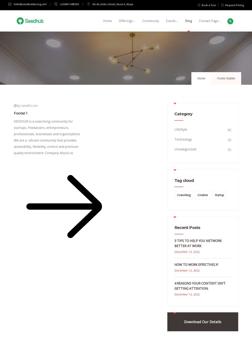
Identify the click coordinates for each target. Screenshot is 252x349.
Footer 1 (20, 113)
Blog (188, 25)
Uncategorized (185, 149)
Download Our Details (202, 321)
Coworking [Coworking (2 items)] (184, 195)
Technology (183, 139)
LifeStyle (180, 129)
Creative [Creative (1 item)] (202, 195)
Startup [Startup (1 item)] (219, 195)
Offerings (127, 25)
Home (107, 25)
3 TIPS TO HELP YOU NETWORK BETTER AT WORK (198, 243)
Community (150, 25)
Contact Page (210, 25)
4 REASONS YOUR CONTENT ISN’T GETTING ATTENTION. (200, 286)
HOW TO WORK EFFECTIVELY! (196, 264)
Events (172, 25)
